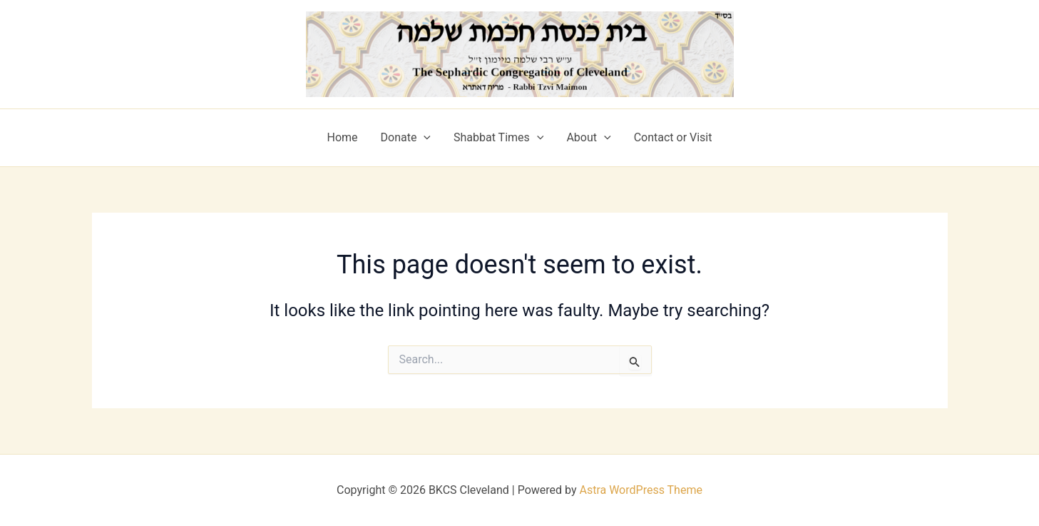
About (588, 137)
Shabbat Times (498, 137)
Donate (406, 137)
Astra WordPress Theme (640, 490)
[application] (423, 137)
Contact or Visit (673, 137)
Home (342, 137)
